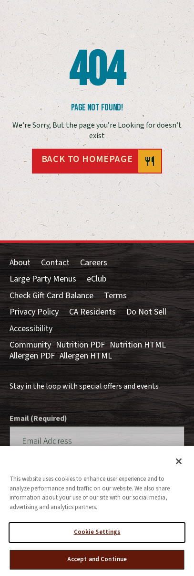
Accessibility (31, 329)
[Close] (178, 464)
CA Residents (92, 312)
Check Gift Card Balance (51, 296)
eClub (96, 279)
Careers (93, 263)
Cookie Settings (97, 535)
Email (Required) (38, 429)
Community (30, 345)
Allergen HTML (86, 356)
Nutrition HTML (138, 345)
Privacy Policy (34, 312)
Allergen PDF (32, 356)
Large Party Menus (43, 279)
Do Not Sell (146, 312)
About (20, 263)
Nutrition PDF (80, 345)
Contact (55, 263)
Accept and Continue (97, 562)
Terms (115, 296)
